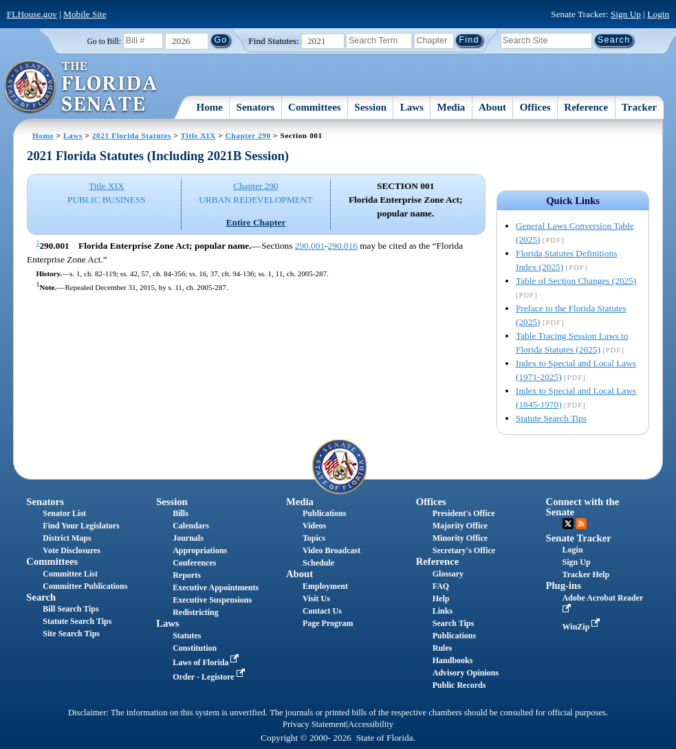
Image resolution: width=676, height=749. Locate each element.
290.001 (310, 246)
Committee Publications (85, 586)
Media (451, 107)
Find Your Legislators (81, 525)
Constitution (195, 648)
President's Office (464, 513)
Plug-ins (563, 585)
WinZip (583, 626)
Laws (412, 107)
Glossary (448, 574)
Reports (187, 575)
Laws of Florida (207, 662)
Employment (325, 586)
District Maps (67, 538)
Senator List (64, 513)
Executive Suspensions (212, 600)
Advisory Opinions (466, 673)
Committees (314, 107)
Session (370, 107)
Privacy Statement (314, 724)
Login (658, 14)
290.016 (343, 246)
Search (41, 597)
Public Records (459, 685)
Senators (256, 107)
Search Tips (453, 623)
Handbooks (453, 660)
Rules (443, 648)
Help (441, 598)
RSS (581, 523)
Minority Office (460, 538)
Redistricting (196, 612)
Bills (180, 513)
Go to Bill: (104, 41)
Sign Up (626, 14)
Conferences (194, 563)
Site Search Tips (71, 633)
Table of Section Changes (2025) (576, 281)
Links (443, 611)
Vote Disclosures (71, 550)
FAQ (441, 586)
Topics (314, 538)
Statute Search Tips (551, 418)
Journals (188, 538)
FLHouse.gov (32, 14)
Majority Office (460, 525)
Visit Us (316, 598)
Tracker (639, 107)
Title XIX (198, 135)
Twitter (568, 523)
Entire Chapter (256, 222)
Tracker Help (586, 574)
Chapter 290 (248, 135)
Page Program (328, 623)
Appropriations (200, 550)
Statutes (187, 635)
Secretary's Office (464, 550)
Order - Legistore (210, 677)
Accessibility (370, 724)
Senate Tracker (578, 538)
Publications (324, 513)
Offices (535, 107)
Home (210, 107)
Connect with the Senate (583, 506)
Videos (314, 525)
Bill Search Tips (70, 609)
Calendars (191, 525)
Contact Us (322, 611)
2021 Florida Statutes (131, 135)
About (492, 107)
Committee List (70, 574)
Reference (586, 107)
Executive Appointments (216, 587)
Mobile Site (85, 14)
